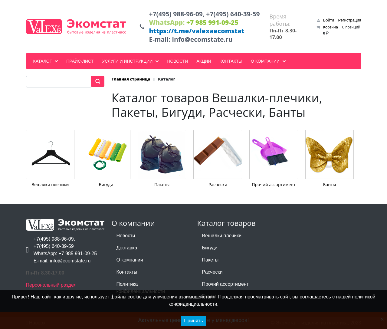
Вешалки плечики (50, 184)
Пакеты (161, 184)
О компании (129, 259)
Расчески (217, 184)
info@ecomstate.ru (202, 39)
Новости (125, 235)
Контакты (126, 272)
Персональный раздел (51, 285)
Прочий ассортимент (273, 184)
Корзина (330, 27)
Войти (328, 20)
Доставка (126, 247)
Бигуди (106, 184)
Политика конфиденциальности (140, 287)
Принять (193, 320)
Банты (329, 184)
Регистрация (349, 20)
